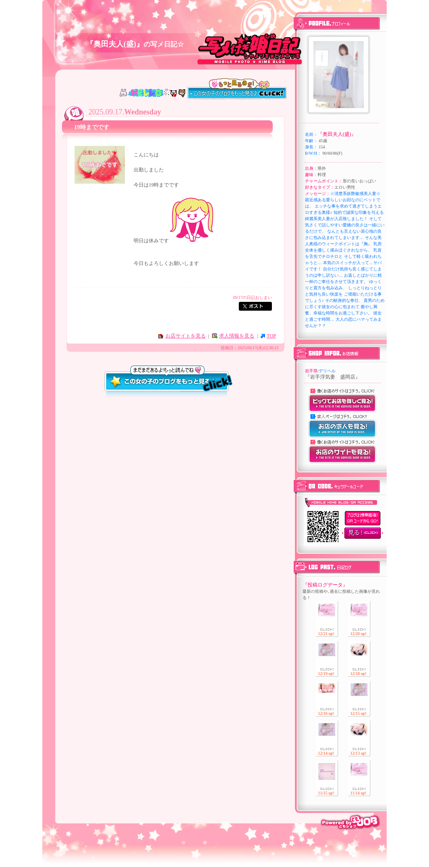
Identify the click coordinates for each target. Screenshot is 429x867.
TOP (271, 336)
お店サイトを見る (185, 336)
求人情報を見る (236, 336)
